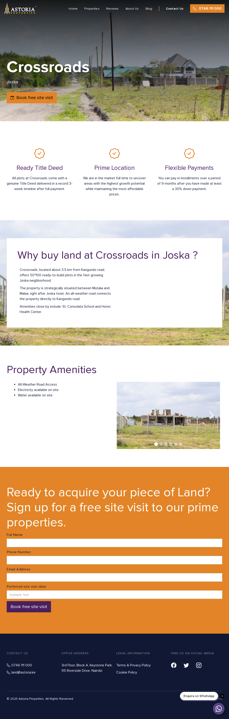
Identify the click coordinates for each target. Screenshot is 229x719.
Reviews (112, 9)
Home (73, 9)
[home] (20, 8)
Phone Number (19, 552)
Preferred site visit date (26, 586)
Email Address (18, 569)
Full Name (15, 535)
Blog (149, 9)
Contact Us (175, 9)
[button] (126, 415)
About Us (132, 9)
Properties (92, 9)
